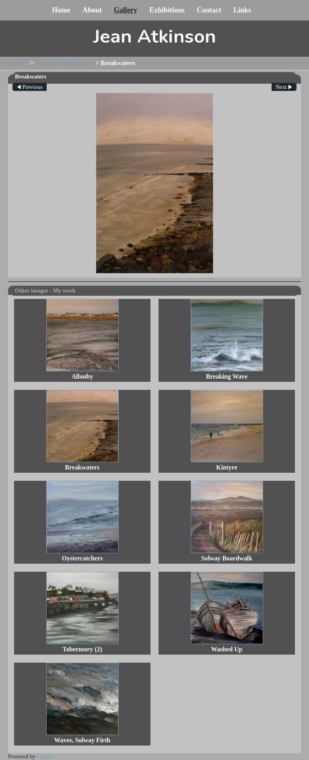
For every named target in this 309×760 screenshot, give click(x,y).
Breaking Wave (227, 376)
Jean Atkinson (154, 36)
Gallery (125, 10)
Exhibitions (167, 10)
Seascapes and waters (64, 63)
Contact (209, 10)
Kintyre (226, 467)
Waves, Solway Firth (82, 740)
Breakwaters (82, 467)
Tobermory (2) (82, 649)
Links (242, 10)
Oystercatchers (82, 558)
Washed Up (227, 649)
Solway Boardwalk (226, 558)
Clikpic (45, 756)
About (92, 10)
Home (61, 10)
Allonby (82, 376)
